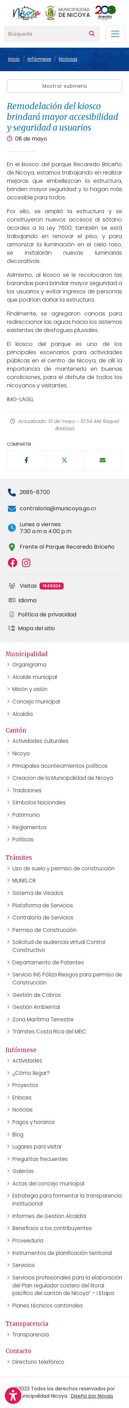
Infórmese (39, 59)
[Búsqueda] (44, 34)
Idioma (22, 600)
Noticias (68, 59)
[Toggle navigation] (115, 34)
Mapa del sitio (31, 628)
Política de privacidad (42, 614)
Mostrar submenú (64, 86)
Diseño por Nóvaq (92, 1395)
